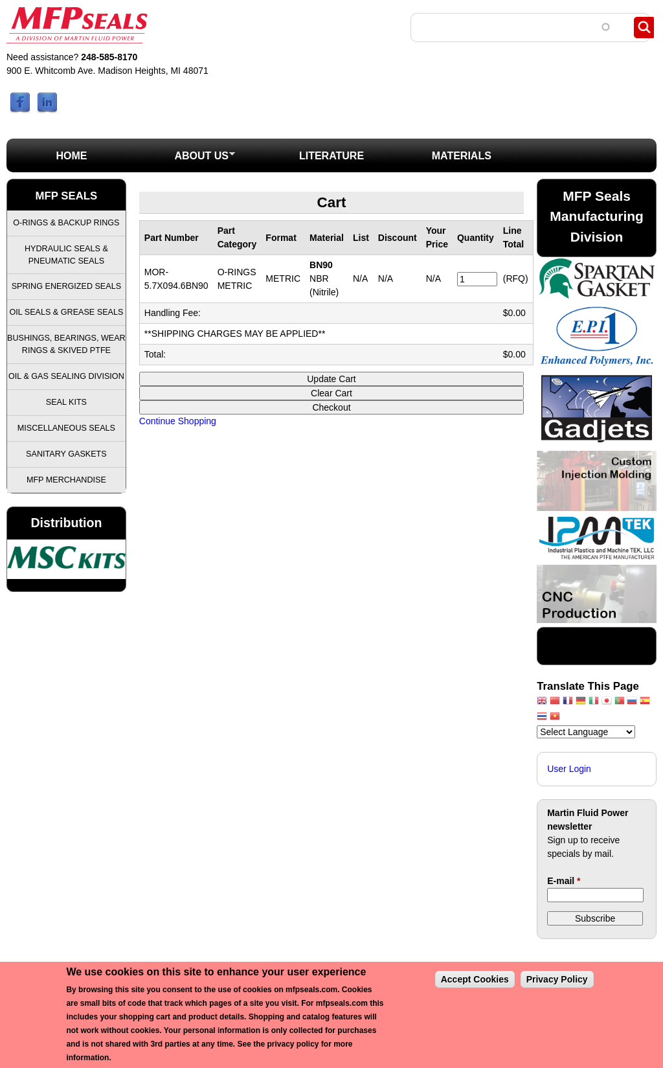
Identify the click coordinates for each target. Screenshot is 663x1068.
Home (71, 155)
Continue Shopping (177, 421)
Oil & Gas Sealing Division (66, 376)
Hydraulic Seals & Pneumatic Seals (66, 255)
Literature (331, 155)
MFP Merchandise (66, 479)
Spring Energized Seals (66, 286)
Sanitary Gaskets (66, 454)
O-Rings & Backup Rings (66, 222)
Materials (461, 155)
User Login (569, 769)
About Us (186, 159)
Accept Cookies (475, 979)
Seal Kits (66, 402)
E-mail (563, 881)
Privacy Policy (557, 979)
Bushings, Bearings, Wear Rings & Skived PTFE (66, 344)
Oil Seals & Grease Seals (66, 312)
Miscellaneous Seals (66, 428)
